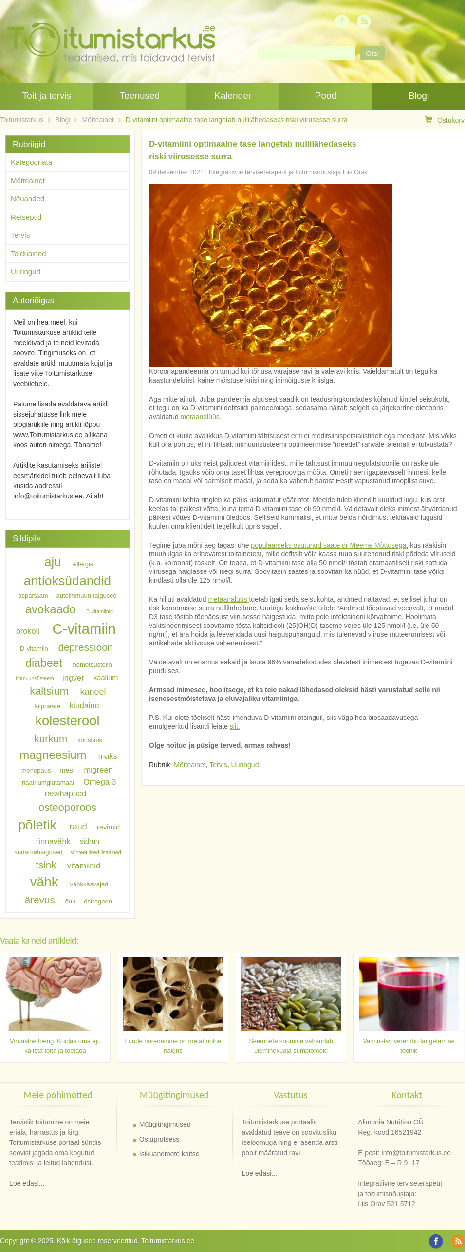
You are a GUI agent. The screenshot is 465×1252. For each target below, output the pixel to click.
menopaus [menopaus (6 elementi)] (36, 770)
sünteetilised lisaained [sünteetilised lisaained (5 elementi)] (95, 852)
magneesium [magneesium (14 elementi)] (52, 754)
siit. (235, 726)
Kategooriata (31, 162)
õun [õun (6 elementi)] (70, 901)
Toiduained (28, 253)
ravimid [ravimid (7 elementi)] (108, 827)
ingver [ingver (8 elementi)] (73, 677)
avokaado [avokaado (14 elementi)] (50, 609)
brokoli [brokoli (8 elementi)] (27, 630)
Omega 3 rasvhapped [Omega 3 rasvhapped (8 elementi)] (80, 787)
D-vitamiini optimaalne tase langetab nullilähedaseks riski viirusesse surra (237, 120)
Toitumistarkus (21, 120)
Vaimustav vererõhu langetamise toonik (408, 1045)
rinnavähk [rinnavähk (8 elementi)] (53, 841)
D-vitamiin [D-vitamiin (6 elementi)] (34, 648)
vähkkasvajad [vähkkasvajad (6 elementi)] (89, 884)
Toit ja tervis (46, 96)
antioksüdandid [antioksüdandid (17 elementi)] (67, 580)
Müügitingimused (165, 1124)
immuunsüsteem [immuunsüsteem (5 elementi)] (35, 678)
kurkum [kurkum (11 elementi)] (51, 738)
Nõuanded (27, 198)
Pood (325, 96)
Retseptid (26, 217)
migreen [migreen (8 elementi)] (98, 769)
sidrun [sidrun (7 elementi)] (89, 842)
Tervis (218, 765)
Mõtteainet (97, 120)
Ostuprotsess (159, 1139)
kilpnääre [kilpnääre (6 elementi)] (48, 705)
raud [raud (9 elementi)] (78, 826)
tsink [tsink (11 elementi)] (46, 864)
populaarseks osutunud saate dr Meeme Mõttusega (328, 545)
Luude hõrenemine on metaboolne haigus (173, 1045)
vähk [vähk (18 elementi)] (44, 881)
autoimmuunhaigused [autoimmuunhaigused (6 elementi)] (86, 595)
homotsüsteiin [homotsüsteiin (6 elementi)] (92, 664)
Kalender (232, 96)
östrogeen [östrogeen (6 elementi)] (98, 901)
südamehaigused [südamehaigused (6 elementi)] (39, 852)
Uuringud (245, 765)
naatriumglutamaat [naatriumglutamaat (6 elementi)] (48, 782)
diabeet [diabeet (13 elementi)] (43, 663)
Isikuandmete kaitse (169, 1154)
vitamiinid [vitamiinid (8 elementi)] (83, 865)
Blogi (419, 96)
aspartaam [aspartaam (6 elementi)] (33, 595)
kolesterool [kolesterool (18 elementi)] (67, 720)
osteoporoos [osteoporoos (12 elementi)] (67, 807)
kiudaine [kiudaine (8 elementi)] (84, 704)
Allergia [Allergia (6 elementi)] (83, 564)
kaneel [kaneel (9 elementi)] (93, 692)
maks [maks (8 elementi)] (107, 756)
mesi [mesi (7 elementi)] (66, 770)
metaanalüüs (228, 599)
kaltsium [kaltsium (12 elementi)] (49, 691)
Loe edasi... (26, 1183)
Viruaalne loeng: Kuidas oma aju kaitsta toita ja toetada (55, 1045)
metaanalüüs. (201, 417)
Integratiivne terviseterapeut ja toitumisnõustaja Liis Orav (288, 172)
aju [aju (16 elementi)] (52, 562)
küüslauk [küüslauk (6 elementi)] (89, 740)
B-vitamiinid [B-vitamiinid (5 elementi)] (99, 611)
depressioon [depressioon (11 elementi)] (85, 647)
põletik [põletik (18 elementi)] (37, 824)
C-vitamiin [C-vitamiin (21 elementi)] (83, 629)
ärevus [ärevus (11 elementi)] (40, 899)
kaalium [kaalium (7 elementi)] (105, 677)
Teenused (140, 96)
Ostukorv (445, 120)
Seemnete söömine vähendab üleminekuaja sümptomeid (291, 1045)
